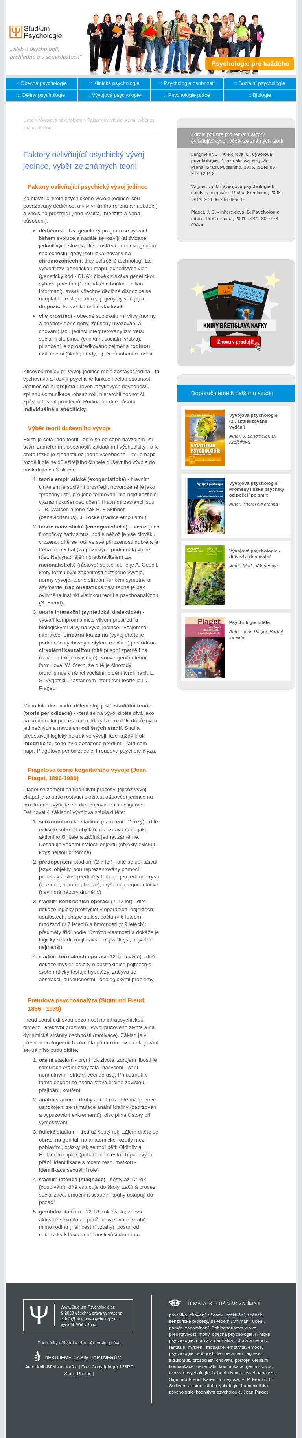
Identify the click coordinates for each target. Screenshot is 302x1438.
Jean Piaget (255, 1391)
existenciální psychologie (213, 1385)
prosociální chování (212, 1360)
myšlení (195, 1347)
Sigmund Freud (185, 1379)
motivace (215, 1347)
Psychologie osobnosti (189, 83)
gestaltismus (259, 1366)
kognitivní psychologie (218, 1391)
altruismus (179, 1360)
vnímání (242, 1321)
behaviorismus (227, 1372)
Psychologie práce (189, 95)
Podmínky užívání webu (61, 1342)
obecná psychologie (232, 1334)
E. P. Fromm (254, 1379)
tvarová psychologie (189, 1372)
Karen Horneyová (221, 1379)
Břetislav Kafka (62, 1366)
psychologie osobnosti (191, 1353)
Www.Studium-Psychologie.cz (88, 1307)
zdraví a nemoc (251, 1340)
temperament (230, 1353)
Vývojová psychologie (116, 95)
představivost (182, 1334)
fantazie (177, 1347)
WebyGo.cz (86, 1324)
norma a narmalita (214, 1340)
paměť (175, 1327)
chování (198, 1314)
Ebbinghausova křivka (234, 1327)
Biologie (262, 95)
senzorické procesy (188, 1321)
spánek (254, 1314)
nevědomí (221, 1321)
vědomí (215, 1314)
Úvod (28, 120)
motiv (204, 1334)
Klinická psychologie (116, 83)
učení (258, 1321)
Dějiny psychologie (43, 95)
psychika (178, 1314)
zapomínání (197, 1327)
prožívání (235, 1314)
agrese (254, 1353)
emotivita (236, 1347)
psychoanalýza (260, 1372)
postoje (242, 1360)
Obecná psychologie (43, 83)
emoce (255, 1347)
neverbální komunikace (219, 1366)
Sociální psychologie (262, 83)
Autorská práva (105, 1342)
